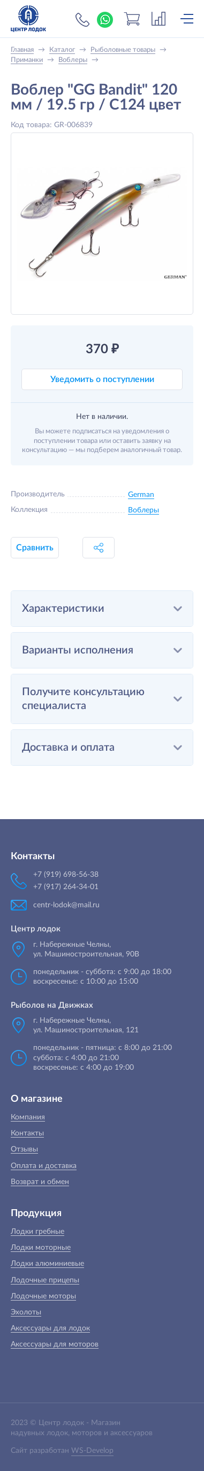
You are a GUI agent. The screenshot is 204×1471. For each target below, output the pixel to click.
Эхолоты (26, 1312)
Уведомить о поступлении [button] (102, 379)
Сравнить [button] (35, 547)
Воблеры (143, 510)
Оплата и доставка (44, 1166)
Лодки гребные (37, 1231)
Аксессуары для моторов (55, 1344)
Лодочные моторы (43, 1296)
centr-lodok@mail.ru (66, 905)
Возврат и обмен (40, 1182)
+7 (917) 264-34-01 (66, 887)
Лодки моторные (41, 1247)
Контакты (27, 1133)
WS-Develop (92, 1450)
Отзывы (24, 1149)
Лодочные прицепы (45, 1280)
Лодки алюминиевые (47, 1263)
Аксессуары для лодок (50, 1328)
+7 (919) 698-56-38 (82, 20)
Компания (28, 1117)
